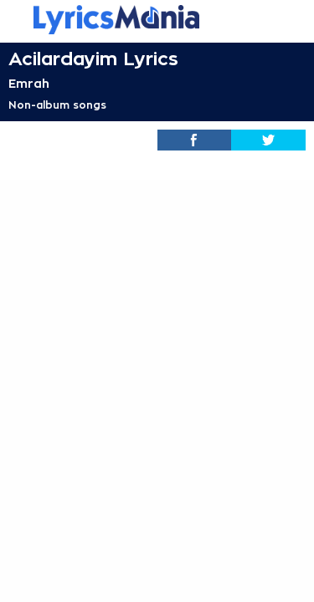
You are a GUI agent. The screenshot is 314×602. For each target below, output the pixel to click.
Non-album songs (57, 105)
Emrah (28, 83)
